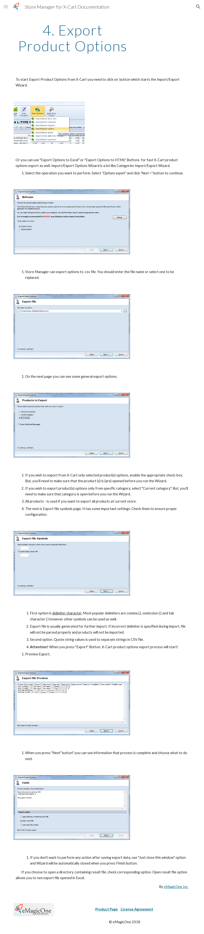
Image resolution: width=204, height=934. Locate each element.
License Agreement (137, 909)
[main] (72, 38)
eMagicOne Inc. (176, 887)
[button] (5, 6)
